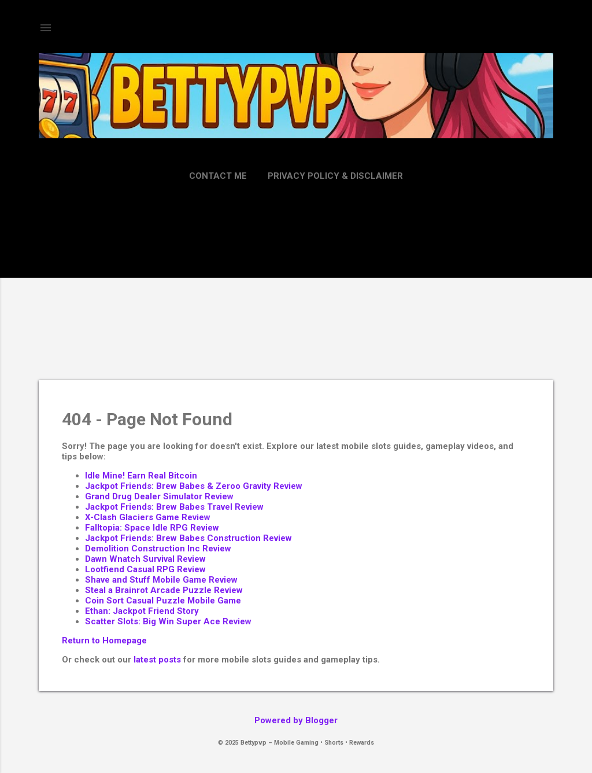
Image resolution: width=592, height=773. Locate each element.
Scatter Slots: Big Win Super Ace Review (168, 621)
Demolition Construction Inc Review (158, 548)
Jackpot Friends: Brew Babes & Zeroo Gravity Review (193, 486)
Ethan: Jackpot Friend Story (142, 611)
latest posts (157, 659)
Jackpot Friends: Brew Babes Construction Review (188, 538)
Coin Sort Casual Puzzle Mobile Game (163, 600)
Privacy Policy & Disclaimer (335, 176)
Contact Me (218, 176)
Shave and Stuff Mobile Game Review (161, 580)
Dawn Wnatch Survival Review (145, 559)
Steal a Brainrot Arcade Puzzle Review (164, 590)
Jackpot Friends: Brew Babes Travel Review (174, 507)
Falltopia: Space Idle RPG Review (152, 527)
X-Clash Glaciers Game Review (147, 517)
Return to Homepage (104, 640)
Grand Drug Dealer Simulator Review (159, 496)
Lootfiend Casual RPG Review (145, 569)
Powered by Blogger (296, 720)
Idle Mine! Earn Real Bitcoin (141, 475)
